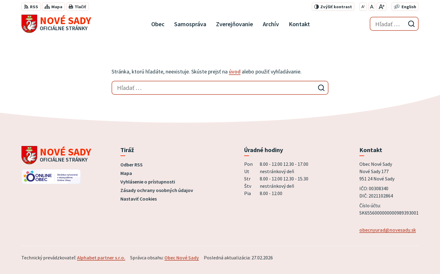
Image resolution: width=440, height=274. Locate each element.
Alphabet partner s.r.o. (101, 257)
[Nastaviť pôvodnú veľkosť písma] (371, 6)
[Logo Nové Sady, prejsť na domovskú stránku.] (56, 24)
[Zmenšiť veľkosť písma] (363, 6)
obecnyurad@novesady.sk (387, 230)
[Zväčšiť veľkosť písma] (381, 6)
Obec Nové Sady (181, 257)
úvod (234, 71)
